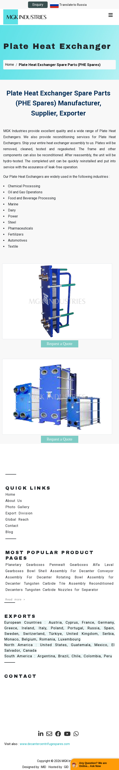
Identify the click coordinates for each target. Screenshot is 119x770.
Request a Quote (59, 344)
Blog (9, 532)
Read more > (15, 599)
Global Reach (17, 519)
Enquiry (37, 5)
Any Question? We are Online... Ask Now (93, 765)
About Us (13, 501)
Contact (11, 526)
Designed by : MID (34, 767)
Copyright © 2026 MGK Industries (59, 761)
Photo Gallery (17, 507)
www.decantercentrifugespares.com (45, 744)
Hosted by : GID (59, 767)
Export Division (19, 513)
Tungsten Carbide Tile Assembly (55, 583)
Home (9, 64)
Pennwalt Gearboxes (68, 565)
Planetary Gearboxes (25, 565)
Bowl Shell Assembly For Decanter (61, 571)
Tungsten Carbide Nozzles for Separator (61, 590)
